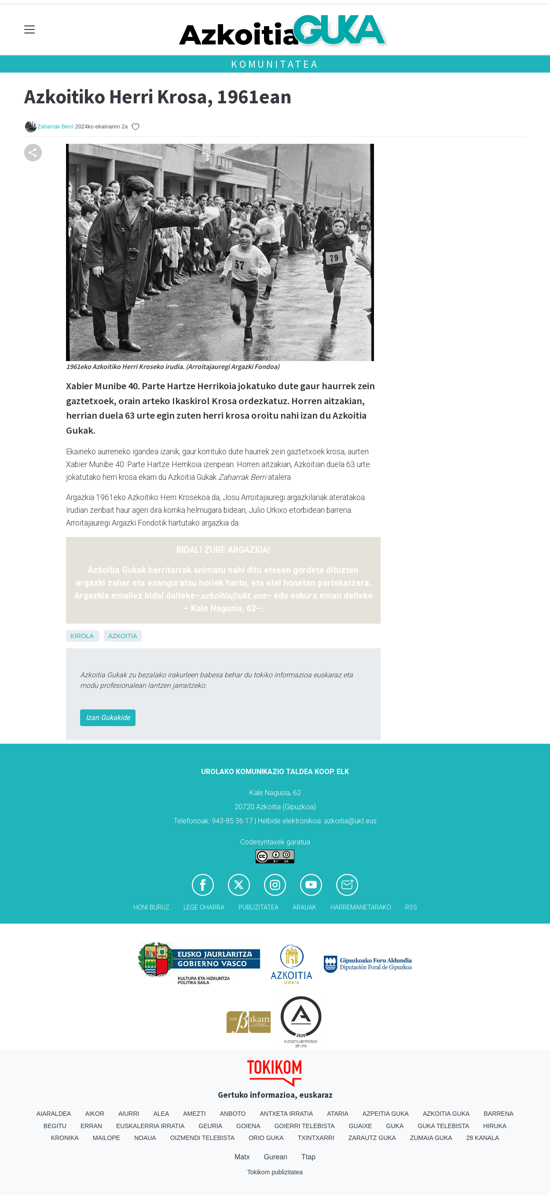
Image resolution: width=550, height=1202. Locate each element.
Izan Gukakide (108, 717)
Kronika (65, 1137)
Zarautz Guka (372, 1137)
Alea (161, 1113)
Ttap (308, 1157)
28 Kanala (482, 1137)
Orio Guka (266, 1137)
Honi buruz (151, 907)
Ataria (337, 1113)
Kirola (81, 635)
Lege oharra (203, 907)
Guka (395, 1125)
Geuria (210, 1125)
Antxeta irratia (286, 1113)
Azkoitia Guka (446, 1113)
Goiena (248, 1125)
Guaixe (360, 1125)
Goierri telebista (304, 1125)
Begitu (55, 1125)
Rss (411, 907)
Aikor (94, 1113)
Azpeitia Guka (386, 1113)
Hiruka (494, 1125)
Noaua (145, 1137)
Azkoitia (122, 635)
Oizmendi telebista (202, 1137)
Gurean (275, 1157)
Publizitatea (258, 907)
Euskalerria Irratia (150, 1125)
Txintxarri (316, 1137)
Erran (91, 1125)
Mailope (106, 1137)
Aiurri (128, 1113)
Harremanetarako (360, 907)
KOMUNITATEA (275, 64)
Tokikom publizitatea (275, 1172)
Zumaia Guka (431, 1137)
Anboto (233, 1113)
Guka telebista (443, 1125)
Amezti (194, 1113)
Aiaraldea (54, 1113)
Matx (242, 1157)
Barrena (498, 1113)
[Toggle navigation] (29, 29)
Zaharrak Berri (55, 126)
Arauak (304, 907)
